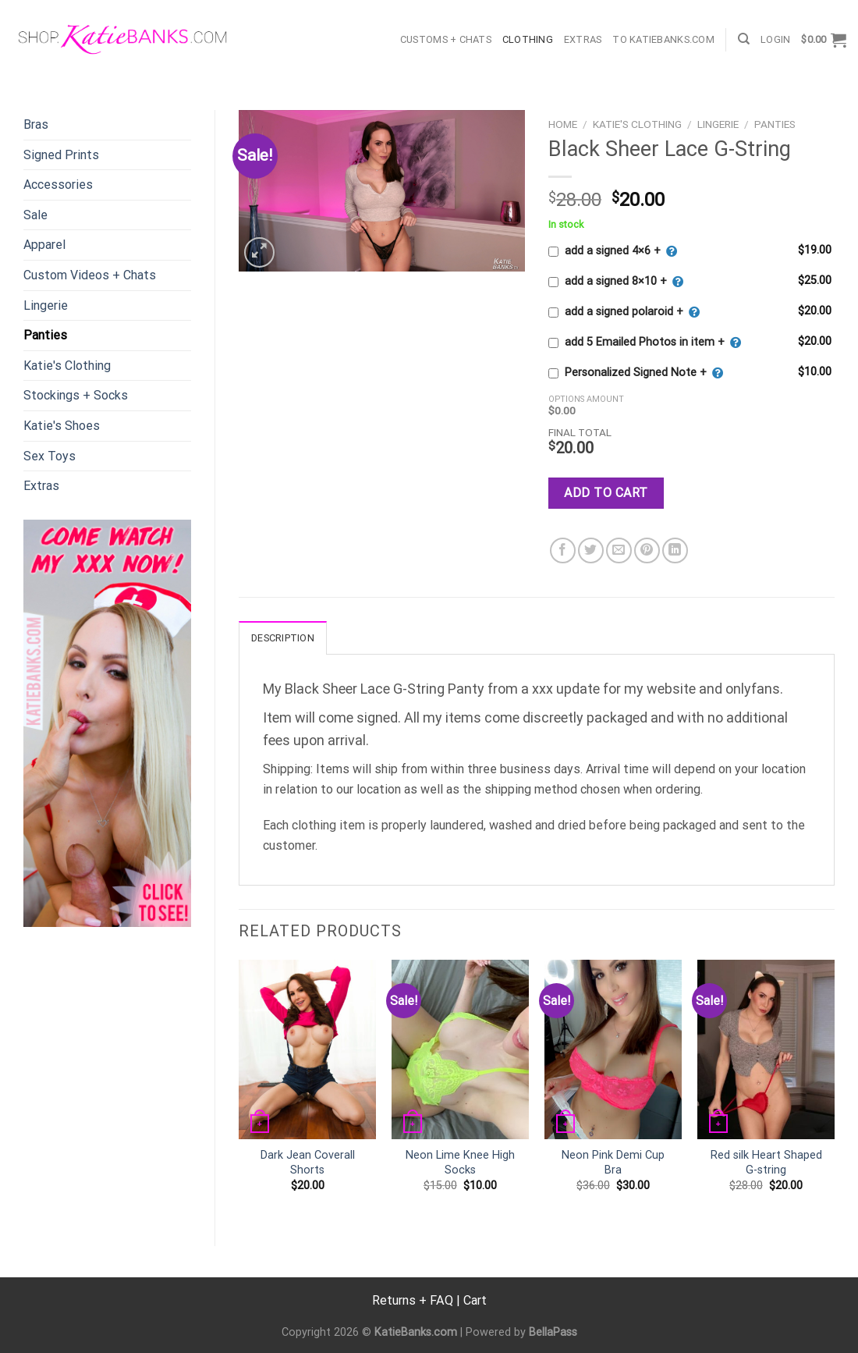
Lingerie (45, 305)
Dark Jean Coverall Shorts (308, 1163)
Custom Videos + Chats (89, 275)
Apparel (44, 244)
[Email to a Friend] (619, 550)
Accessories (58, 184)
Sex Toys (49, 456)
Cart (475, 1300)
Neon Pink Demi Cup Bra (613, 1163)
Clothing (527, 39)
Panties (45, 335)
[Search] (744, 39)
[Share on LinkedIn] (675, 550)
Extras (583, 39)
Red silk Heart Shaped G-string (766, 1163)
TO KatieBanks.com (663, 39)
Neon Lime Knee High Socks (460, 1163)
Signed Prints (61, 154)
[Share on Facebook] (563, 550)
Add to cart (605, 492)
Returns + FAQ (412, 1300)
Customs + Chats (445, 39)
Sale (35, 215)
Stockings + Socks (75, 395)
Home (562, 124)
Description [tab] (282, 638)
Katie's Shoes (61, 425)
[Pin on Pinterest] (647, 550)
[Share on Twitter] (591, 550)
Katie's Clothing (67, 365)
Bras (35, 124)
